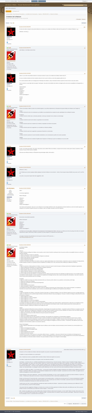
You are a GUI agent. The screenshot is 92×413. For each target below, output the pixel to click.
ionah (9, 47)
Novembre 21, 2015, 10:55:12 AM (25, 213)
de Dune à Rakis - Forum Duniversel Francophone (22, 5)
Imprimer (84, 398)
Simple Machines (17, 411)
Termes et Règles (80, 411)
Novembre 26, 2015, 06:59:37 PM (24, 47)
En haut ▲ (85, 411)
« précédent (78, 19)
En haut (7, 398)
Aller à (65, 403)
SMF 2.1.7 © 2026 (11, 411)
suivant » (84, 19)
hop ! (78, 29)
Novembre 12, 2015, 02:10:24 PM (24, 349)
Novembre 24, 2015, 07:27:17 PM (24, 106)
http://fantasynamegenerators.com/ (26, 237)
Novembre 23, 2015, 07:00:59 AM (25, 188)
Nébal (9, 26)
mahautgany (11, 188)
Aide (76, 411)
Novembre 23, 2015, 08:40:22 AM (25, 167)
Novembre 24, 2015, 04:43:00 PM (24, 146)
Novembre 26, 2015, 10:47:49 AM (25, 73)
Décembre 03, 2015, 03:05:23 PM (24, 26)
